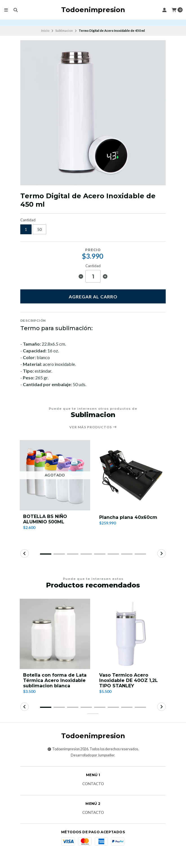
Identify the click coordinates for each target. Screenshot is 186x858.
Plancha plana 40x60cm (128, 517)
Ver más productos (93, 427)
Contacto (93, 784)
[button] (45, 554)
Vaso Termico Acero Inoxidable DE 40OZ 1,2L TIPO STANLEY (128, 680)
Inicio (45, 30)
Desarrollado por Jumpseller (92, 755)
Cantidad (28, 220)
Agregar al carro (93, 296)
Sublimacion (64, 30)
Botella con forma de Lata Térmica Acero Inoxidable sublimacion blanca (55, 680)
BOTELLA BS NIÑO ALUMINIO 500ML (45, 519)
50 (39, 229)
